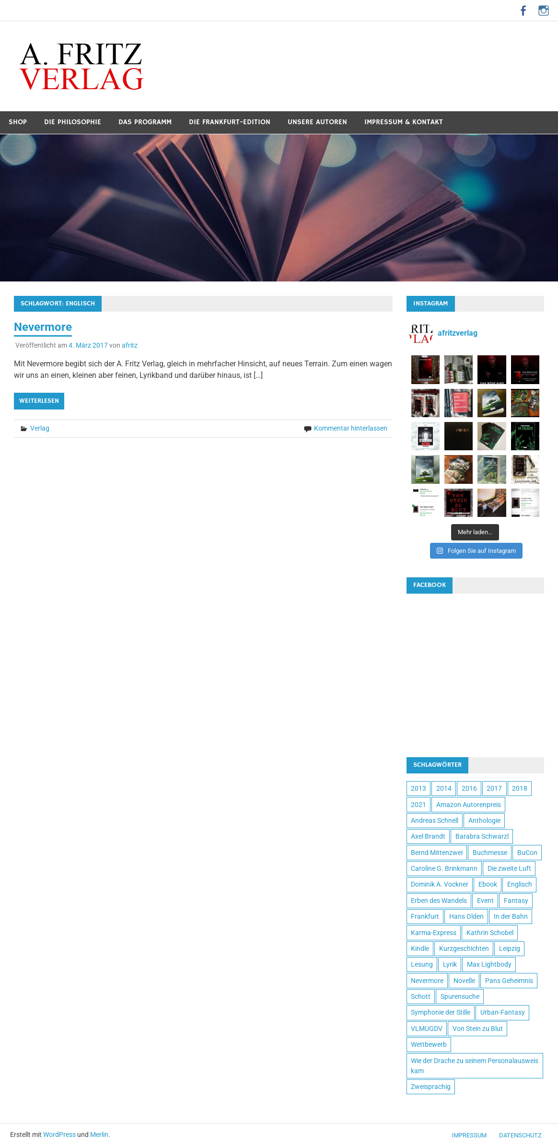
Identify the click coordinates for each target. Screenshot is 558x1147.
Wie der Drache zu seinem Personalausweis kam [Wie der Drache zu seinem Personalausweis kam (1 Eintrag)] (474, 1066)
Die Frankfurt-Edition (229, 122)
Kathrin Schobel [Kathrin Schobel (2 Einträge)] (489, 932)
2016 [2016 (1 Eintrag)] (469, 788)
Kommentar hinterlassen (350, 428)
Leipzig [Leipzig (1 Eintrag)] (509, 948)
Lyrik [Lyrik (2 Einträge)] (450, 964)
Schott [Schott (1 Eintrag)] (420, 996)
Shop (18, 122)
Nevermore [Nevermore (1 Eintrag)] (427, 980)
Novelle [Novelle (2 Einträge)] (464, 980)
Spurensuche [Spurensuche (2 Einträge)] (460, 996)
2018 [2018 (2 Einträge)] (519, 788)
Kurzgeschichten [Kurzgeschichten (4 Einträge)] (464, 948)
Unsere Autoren (317, 122)
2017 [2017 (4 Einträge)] (494, 788)
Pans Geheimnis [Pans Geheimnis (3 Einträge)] (509, 980)
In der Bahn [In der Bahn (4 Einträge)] (511, 916)
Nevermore (43, 327)
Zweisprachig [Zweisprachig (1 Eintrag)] (431, 1086)
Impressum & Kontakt (403, 122)
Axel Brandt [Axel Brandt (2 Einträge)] (428, 836)
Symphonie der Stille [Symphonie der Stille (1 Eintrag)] (440, 1012)
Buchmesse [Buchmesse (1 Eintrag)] (490, 852)
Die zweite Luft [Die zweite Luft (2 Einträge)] (509, 868)
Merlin (99, 1134)
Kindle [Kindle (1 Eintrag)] (420, 948)
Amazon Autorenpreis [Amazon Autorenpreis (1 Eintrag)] (468, 804)
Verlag (39, 428)
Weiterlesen (39, 401)
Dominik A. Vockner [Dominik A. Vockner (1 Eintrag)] (439, 884)
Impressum (469, 1135)
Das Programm (145, 122)
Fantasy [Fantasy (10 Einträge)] (516, 900)
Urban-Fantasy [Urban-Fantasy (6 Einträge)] (502, 1012)
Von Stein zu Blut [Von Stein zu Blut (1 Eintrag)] (478, 1028)
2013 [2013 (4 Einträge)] (418, 788)
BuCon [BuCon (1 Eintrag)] (527, 852)
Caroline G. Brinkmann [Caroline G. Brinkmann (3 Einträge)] (444, 868)
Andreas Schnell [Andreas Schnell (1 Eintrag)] (434, 820)
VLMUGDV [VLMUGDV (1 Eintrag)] (426, 1028)
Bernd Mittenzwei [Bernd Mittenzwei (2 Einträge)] (437, 852)
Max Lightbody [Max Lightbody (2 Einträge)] (489, 964)
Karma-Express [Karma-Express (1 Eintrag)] (433, 932)
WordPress (59, 1134)
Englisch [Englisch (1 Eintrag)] (519, 884)
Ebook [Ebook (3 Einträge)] (487, 884)
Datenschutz (520, 1135)
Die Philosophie (72, 122)
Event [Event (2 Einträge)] (485, 900)
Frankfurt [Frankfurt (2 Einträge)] (425, 916)
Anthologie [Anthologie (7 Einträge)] (484, 820)
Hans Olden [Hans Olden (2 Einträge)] (466, 916)
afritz (130, 345)
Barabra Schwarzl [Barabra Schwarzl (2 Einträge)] (482, 836)
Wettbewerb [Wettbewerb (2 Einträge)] (429, 1044)
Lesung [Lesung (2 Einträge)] (422, 964)
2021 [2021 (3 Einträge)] (418, 804)
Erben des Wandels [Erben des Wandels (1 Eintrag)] (439, 900)
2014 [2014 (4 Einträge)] (444, 788)
